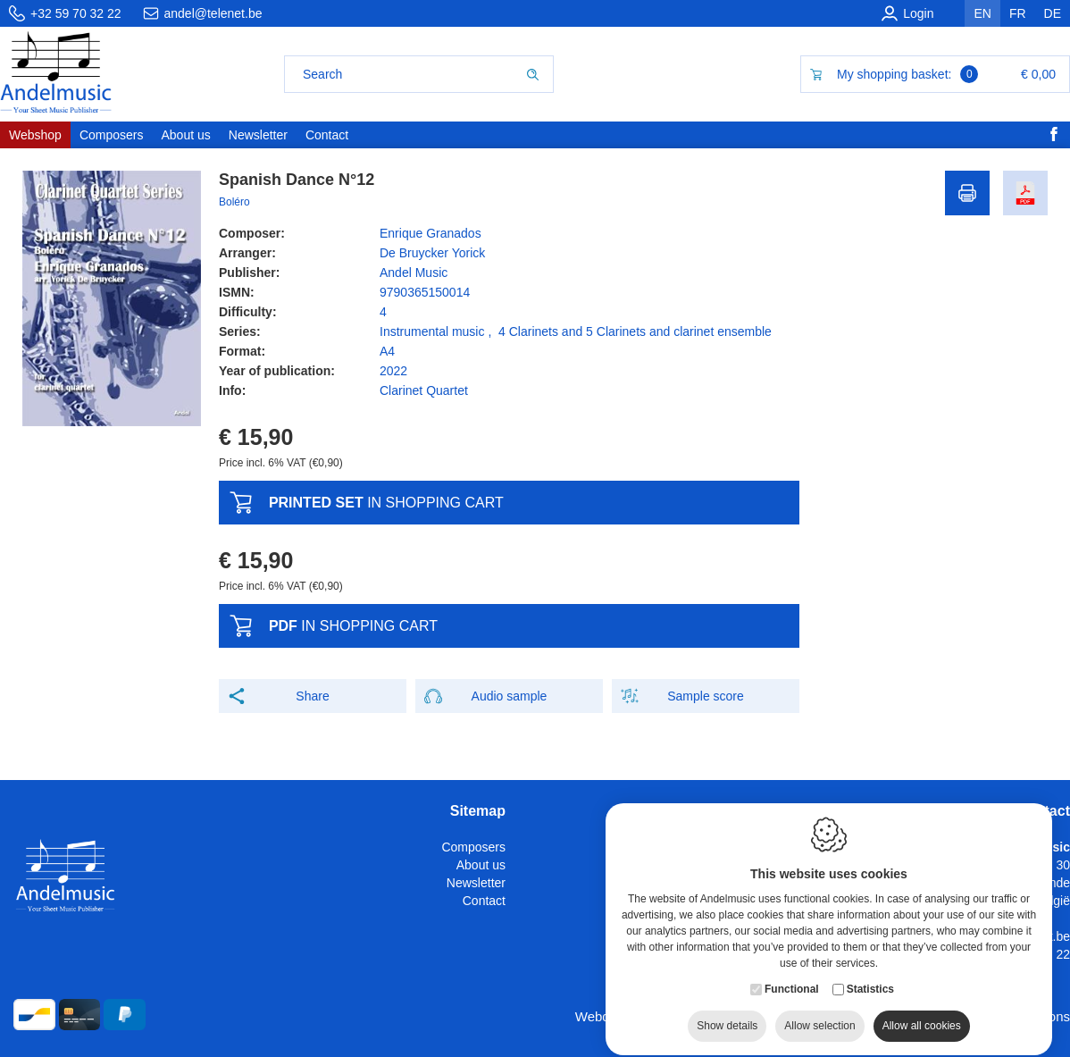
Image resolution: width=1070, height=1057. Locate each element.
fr (1017, 13)
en (982, 13)
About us (481, 865)
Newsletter (476, 883)
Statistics (870, 987)
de (1052, 13)
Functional (792, 987)
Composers (473, 847)
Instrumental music (432, 331)
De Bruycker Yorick (432, 253)
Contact (484, 900)
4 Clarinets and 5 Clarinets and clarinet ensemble (635, 331)
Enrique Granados (430, 233)
